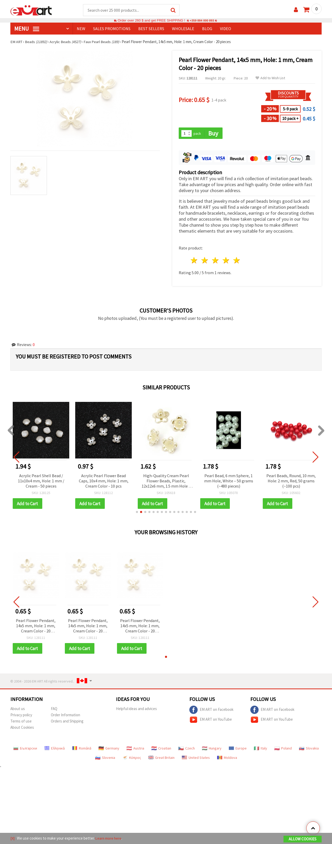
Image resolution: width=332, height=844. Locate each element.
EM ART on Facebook (211, 711)
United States (196, 758)
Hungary (212, 749)
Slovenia (105, 758)
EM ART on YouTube (210, 721)
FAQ (54, 709)
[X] (12, 838)
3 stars (215, 261)
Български (25, 749)
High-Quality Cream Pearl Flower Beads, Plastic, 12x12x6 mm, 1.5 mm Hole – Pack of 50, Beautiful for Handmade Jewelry (166, 482)
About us (17, 709)
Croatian (161, 749)
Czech (186, 749)
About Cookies (22, 728)
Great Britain (161, 758)
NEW (81, 28)
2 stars (205, 261)
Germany (109, 749)
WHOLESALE (183, 28)
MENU (26, 28)
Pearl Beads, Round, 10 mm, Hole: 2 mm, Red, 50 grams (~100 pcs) (291, 481)
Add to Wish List (270, 78)
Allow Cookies (302, 839)
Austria (135, 749)
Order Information (65, 715)
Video (225, 28)
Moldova (227, 758)
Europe (238, 749)
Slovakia (309, 749)
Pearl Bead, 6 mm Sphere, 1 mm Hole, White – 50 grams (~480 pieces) (228, 481)
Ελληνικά (54, 749)
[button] (137, 513)
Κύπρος (131, 758)
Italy (260, 749)
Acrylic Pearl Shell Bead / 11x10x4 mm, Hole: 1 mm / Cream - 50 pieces (41, 481)
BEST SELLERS (151, 28)
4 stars (226, 261)
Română (81, 749)
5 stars (236, 261)
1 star (194, 261)
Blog (207, 28)
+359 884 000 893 (202, 21)
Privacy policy (21, 715)
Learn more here (109, 838)
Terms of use (21, 722)
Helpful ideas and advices (136, 709)
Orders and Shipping (67, 722)
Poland (283, 749)
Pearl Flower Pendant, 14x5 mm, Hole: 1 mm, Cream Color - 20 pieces (36, 627)
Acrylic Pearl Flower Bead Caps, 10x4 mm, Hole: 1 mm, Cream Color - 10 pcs (103, 481)
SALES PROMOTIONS (111, 28)
